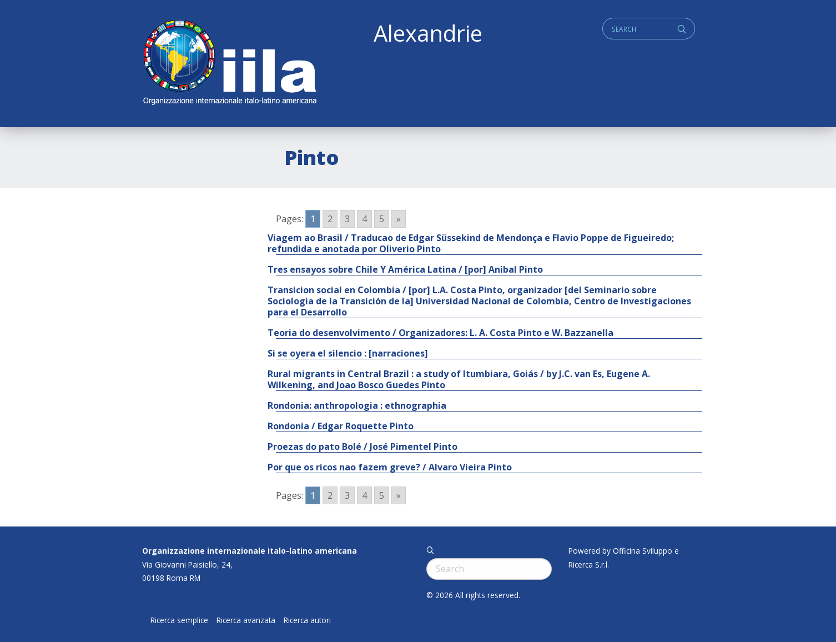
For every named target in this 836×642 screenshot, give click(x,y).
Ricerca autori (307, 620)
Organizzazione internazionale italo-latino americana (249, 550)
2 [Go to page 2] (330, 219)
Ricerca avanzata (245, 620)
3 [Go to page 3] (347, 219)
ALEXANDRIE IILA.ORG (229, 63)
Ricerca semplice (179, 620)
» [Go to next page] (398, 219)
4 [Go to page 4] (364, 219)
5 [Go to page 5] (381, 219)
